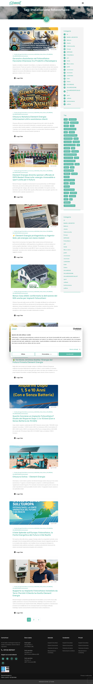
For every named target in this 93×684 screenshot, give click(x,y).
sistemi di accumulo (69, 189)
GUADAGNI (67, 148)
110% (66, 119)
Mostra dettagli (74, 349)
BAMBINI (66, 122)
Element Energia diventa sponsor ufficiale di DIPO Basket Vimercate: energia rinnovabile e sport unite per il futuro (34, 177)
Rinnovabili (74, 173)
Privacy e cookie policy (86, 675)
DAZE (66, 132)
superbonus (67, 202)
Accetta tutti (69, 354)
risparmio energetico (69, 180)
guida (73, 148)
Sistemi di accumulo (53, 645)
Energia (76, 138)
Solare (44, 54)
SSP (71, 199)
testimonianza (24, 56)
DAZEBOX (72, 132)
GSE (78, 145)
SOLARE (66, 192)
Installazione (75, 151)
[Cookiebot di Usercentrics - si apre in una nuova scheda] (74, 329)
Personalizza (46, 354)
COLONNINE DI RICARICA (70, 129)
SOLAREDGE (49, 54)
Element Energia (68, 138)
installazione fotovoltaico (70, 154)
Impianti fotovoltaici (53, 642)
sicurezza (30, 54)
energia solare (68, 141)
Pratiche (66, 167)
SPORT (66, 199)
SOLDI (66, 196)
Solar (41, 54)
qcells (72, 167)
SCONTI (66, 183)
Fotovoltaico (25, 54)
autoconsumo (72, 119)
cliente (15, 54)
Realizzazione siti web (43, 681)
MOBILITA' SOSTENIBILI (70, 161)
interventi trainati (68, 157)
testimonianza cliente (69, 205)
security (72, 183)
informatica (67, 151)
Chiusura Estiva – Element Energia (29, 477)
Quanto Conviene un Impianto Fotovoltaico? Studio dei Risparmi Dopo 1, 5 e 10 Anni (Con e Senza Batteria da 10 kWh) (34, 418)
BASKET (66, 125)
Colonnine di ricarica (53, 648)
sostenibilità (72, 196)
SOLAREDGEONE (17, 56)
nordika (77, 164)
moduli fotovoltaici (69, 164)
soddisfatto (36, 54)
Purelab (52, 681)
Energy (19, 54)
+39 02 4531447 (8, 650)
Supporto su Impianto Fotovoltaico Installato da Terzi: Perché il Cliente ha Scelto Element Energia (35, 593)
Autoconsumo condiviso (69, 650)
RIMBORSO (67, 173)
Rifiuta (23, 354)
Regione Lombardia (69, 170)
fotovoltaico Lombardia (70, 145)
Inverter (76, 157)
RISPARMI (67, 177)
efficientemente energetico (70, 135)
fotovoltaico (76, 141)
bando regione (74, 122)
